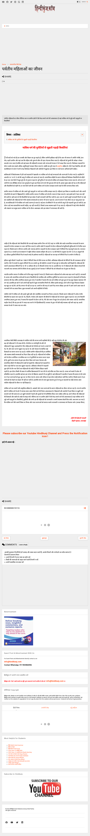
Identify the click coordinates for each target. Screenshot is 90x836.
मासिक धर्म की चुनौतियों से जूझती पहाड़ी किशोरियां (22, 140)
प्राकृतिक (59, 166)
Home (4, 64)
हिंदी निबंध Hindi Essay (14, 748)
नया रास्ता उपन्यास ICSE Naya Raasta (17, 754)
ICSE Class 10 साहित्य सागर (15, 750)
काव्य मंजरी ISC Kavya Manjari (16, 757)
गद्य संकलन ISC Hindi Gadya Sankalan (18, 756)
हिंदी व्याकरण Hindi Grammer (15, 745)
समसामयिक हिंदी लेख (15, 64)
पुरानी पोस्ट (83, 538)
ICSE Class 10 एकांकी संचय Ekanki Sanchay (20, 752)
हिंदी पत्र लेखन (11, 747)
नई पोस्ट (6, 538)
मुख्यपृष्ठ (44, 538)
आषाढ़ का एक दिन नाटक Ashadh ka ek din (19, 761)
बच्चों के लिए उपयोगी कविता (14, 764)
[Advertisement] (45, 18)
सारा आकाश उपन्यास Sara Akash (16, 759)
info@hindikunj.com (13, 662)
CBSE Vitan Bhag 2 (13, 762)
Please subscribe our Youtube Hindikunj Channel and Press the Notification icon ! (45, 435)
